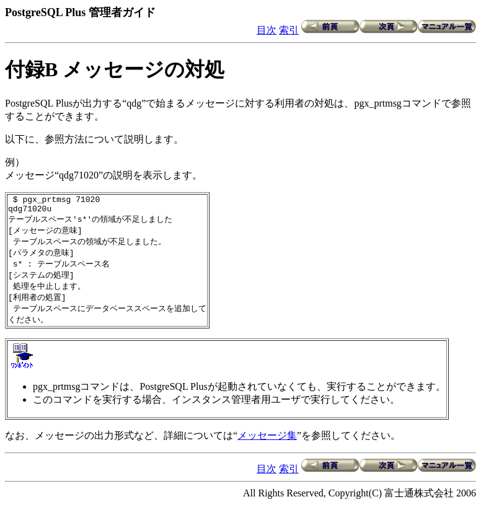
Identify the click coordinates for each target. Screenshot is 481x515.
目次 (266, 30)
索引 (289, 30)
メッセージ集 (267, 445)
